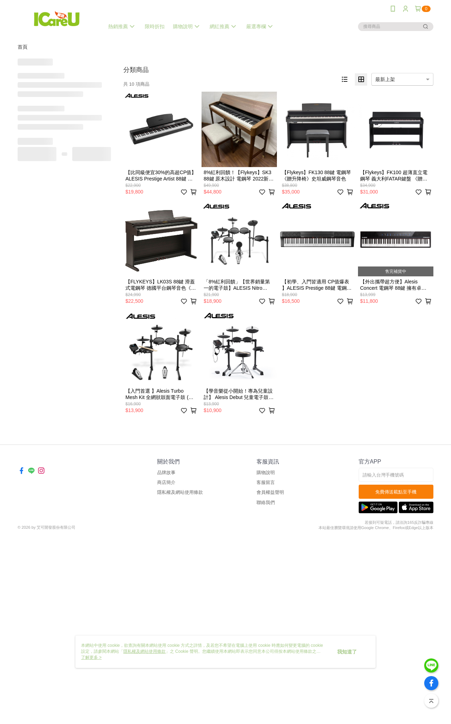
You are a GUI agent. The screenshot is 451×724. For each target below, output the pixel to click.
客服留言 (266, 482)
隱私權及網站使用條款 (180, 492)
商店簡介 (166, 482)
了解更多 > (91, 657)
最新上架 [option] (385, 79)
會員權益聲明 (270, 492)
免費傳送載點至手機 (395, 492)
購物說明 (266, 472)
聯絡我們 (266, 502)
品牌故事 (166, 472)
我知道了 (347, 652)
